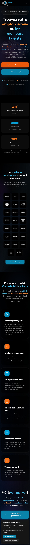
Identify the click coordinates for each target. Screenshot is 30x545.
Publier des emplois (15, 262)
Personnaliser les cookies (10, 540)
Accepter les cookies (9, 536)
